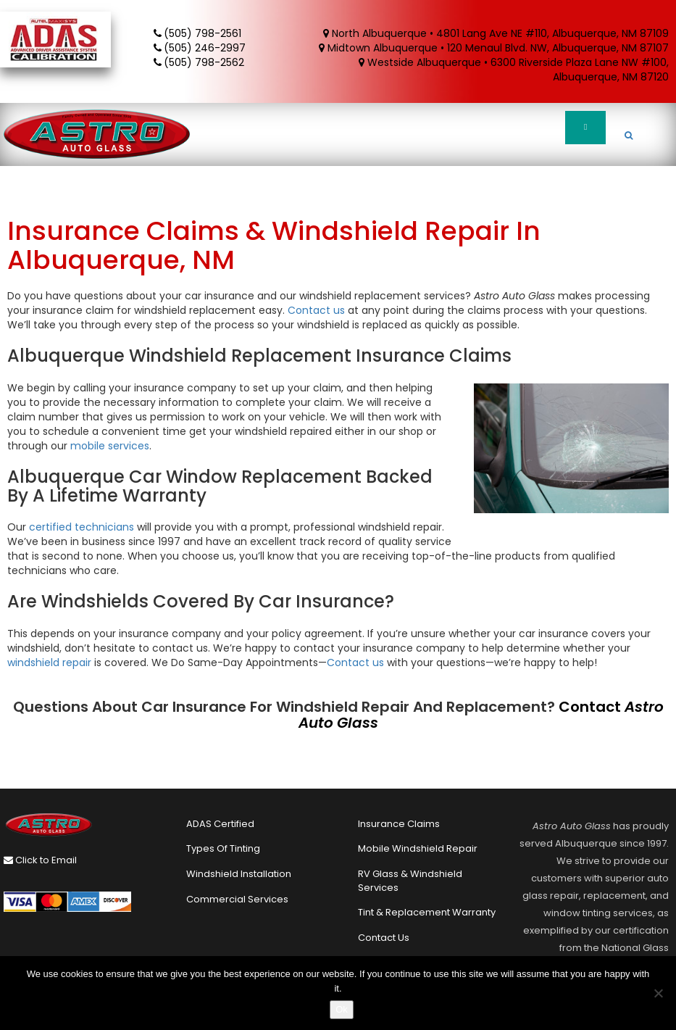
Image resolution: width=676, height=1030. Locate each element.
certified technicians (81, 527)
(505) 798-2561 (198, 33)
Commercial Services (237, 899)
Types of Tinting (223, 848)
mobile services (109, 446)
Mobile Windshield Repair (417, 848)
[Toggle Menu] (585, 127)
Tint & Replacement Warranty (427, 912)
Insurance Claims (399, 824)
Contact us (316, 310)
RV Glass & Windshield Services (410, 880)
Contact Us (383, 937)
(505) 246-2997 (201, 48)
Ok (341, 1009)
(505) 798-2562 (200, 62)
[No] (658, 993)
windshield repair (49, 662)
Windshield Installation (238, 874)
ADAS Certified (220, 824)
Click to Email (40, 860)
